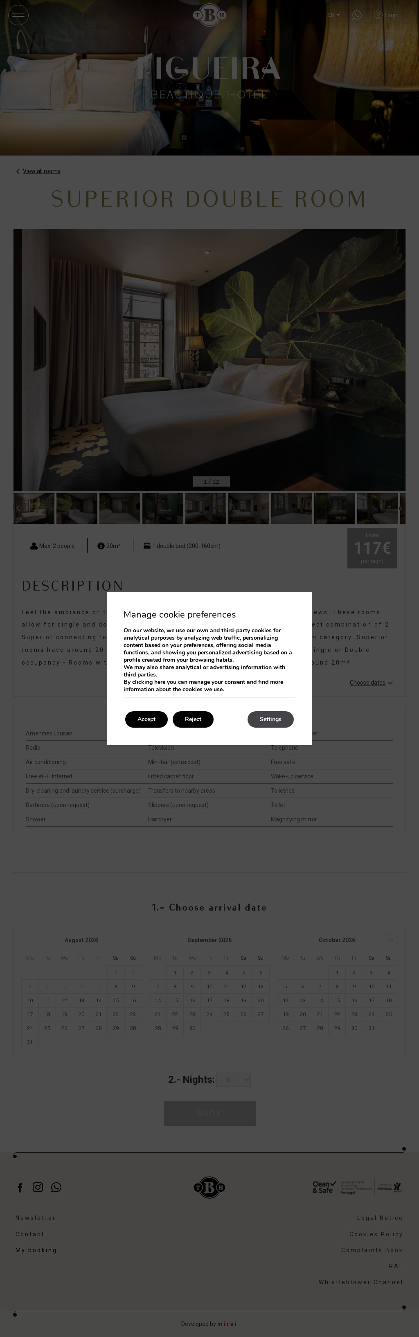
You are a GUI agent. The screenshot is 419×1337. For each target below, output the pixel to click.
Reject (193, 719)
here (159, 682)
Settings (271, 719)
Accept (146, 719)
